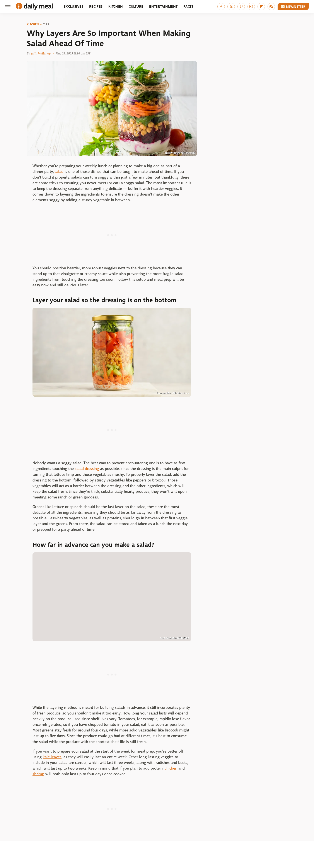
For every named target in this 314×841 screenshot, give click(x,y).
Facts (188, 6)
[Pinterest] (241, 6)
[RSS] (271, 6)
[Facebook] (221, 6)
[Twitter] (231, 6)
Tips (46, 24)
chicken (171, 768)
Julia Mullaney (40, 53)
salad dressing (87, 468)
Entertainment (163, 6)
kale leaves (52, 757)
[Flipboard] (261, 6)
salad (59, 171)
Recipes (95, 6)
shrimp (38, 774)
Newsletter (293, 6)
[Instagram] (251, 6)
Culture (136, 6)
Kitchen (115, 6)
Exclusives (73, 6)
